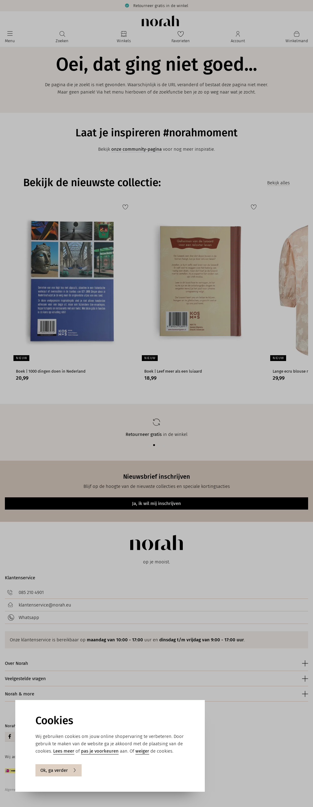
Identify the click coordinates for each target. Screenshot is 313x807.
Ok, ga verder (58, 770)
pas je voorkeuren (100, 751)
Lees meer (63, 751)
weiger (142, 751)
